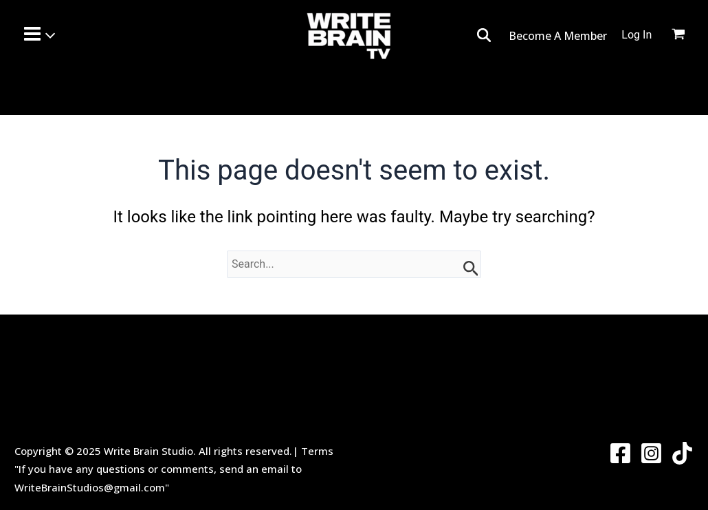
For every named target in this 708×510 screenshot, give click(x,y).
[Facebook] (620, 453)
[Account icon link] (636, 35)
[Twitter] (682, 453)
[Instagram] (651, 453)
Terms (317, 451)
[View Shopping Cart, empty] (686, 35)
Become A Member (558, 35)
